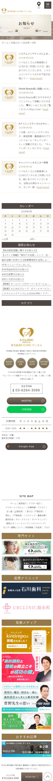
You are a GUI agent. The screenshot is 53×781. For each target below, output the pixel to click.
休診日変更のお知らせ (13, 274)
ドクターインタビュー (15, 507)
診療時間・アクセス (36, 507)
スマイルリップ (38, 523)
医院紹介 (23, 503)
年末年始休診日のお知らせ (15, 269)
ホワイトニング (39, 519)
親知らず (10, 523)
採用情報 (29, 527)
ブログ (47, 527)
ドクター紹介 (35, 503)
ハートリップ (23, 523)
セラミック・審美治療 (36, 515)
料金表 (39, 527)
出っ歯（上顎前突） (15, 511)
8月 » (32, 239)
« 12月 (5, 239)
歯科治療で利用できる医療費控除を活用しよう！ (26, 260)
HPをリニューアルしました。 (17, 264)
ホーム (13, 503)
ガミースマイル (22, 519)
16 (12, 227)
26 (34, 230)
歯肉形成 (9, 519)
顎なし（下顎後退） (14, 515)
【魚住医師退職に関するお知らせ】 (20, 250)
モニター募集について (13, 527)
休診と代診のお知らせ (13, 279)
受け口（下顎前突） (36, 511)
